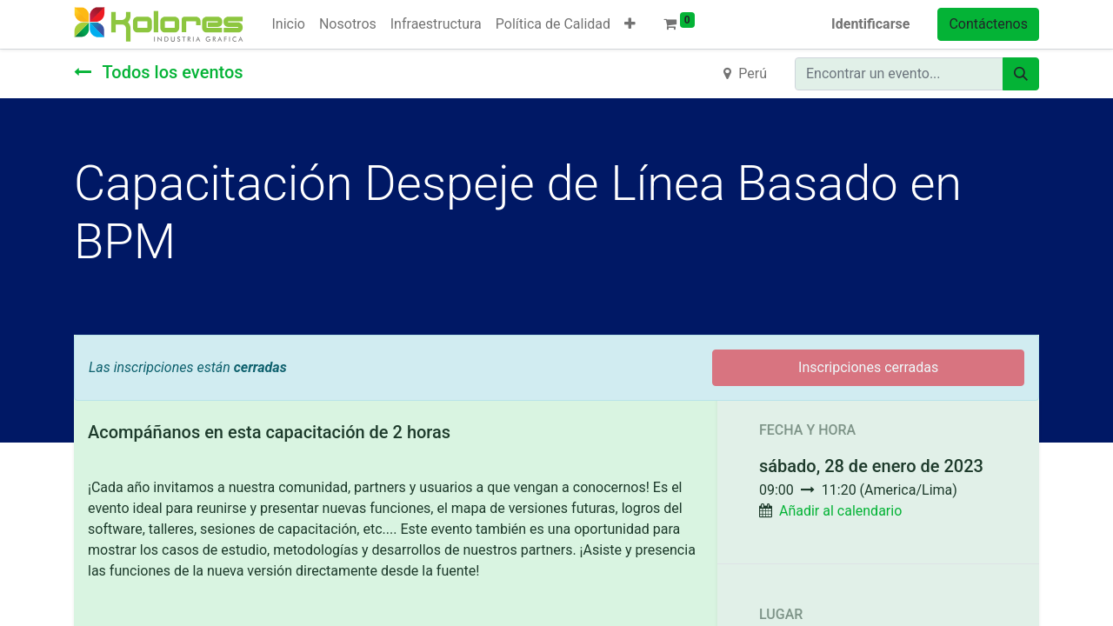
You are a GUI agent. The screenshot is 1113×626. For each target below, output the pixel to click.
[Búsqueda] (1021, 73)
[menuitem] (287, 24)
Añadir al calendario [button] (840, 511)
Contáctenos (988, 24)
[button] (630, 24)
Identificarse (870, 24)
